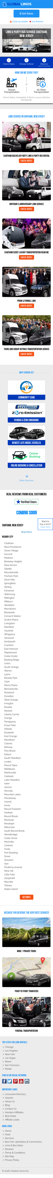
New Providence (12, 547)
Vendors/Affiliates (14, 1112)
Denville (8, 790)
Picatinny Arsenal (13, 867)
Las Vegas (10, 1058)
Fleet (7, 1134)
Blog (7, 1105)
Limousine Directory (15, 1094)
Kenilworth (9, 641)
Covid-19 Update (19, 21)
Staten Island (11, 889)
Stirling (7, 587)
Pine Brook (10, 750)
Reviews (9, 1149)
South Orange (11, 667)
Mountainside (11, 572)
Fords (7, 849)
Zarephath (9, 878)
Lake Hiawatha (12, 780)
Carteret (8, 845)
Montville (9, 841)
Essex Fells (10, 725)
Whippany (9, 634)
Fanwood (9, 590)
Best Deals (10, 1116)
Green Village (11, 550)
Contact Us (11, 1108)
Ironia (7, 805)
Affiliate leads (12, 1119)
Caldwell (8, 776)
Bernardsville (11, 689)
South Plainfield (12, 758)
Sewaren (8, 860)
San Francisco (12, 1065)
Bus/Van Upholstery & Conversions (23, 1141)
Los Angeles (11, 1050)
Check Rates (26, 160)
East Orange (10, 736)
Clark (7, 681)
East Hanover (11, 649)
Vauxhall (8, 630)
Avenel (7, 801)
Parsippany (10, 721)
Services (9, 1138)
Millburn (8, 601)
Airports (9, 1098)
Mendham (9, 740)
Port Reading (11, 852)
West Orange (11, 699)
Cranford (8, 645)
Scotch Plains (11, 619)
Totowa (8, 885)
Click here (45, 527)
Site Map (9, 1156)
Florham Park (11, 576)
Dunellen (9, 696)
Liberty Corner (11, 714)
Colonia (8, 743)
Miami (8, 1061)
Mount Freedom (12, 809)
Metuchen (9, 827)
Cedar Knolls (11, 656)
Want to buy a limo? (45, 524)
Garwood (9, 638)
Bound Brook (11, 816)
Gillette (8, 568)
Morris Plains (11, 685)
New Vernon (10, 565)
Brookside (9, 612)
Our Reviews (36, 21)
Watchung (9, 594)
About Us (10, 1101)
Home (8, 1131)
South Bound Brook (14, 831)
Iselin (7, 783)
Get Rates (26, 13)
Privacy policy (12, 1160)
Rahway (8, 747)
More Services (26, 478)
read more (26, 532)
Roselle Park (10, 678)
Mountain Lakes (12, 794)
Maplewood (10, 652)
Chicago (9, 1047)
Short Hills (9, 579)
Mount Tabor (10, 765)
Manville (8, 881)
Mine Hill (8, 871)
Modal (8, 1069)
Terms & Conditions (15, 1152)
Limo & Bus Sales (14, 1145)
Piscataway (10, 798)
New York (10, 1054)
